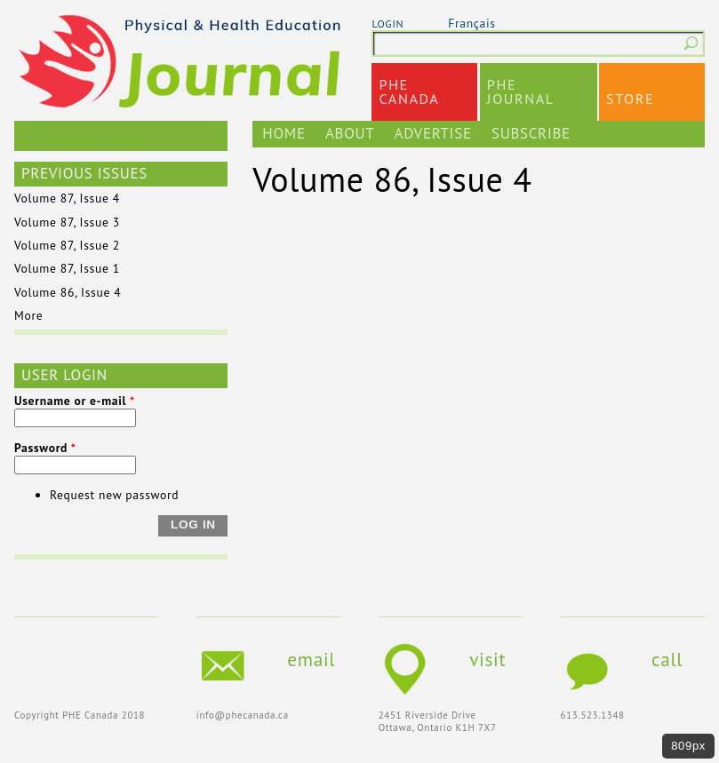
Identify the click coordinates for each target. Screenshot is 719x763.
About (349, 133)
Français (472, 23)
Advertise (433, 133)
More (28, 315)
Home (283, 133)
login (387, 23)
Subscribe (531, 133)
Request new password (114, 495)
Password (45, 448)
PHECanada (409, 91)
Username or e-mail (74, 401)
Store (630, 98)
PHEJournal (521, 91)
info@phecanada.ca (242, 715)
